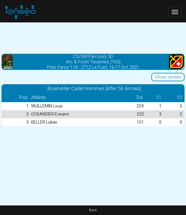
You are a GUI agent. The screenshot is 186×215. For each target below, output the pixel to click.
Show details (168, 77)
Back (93, 210)
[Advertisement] (93, 37)
